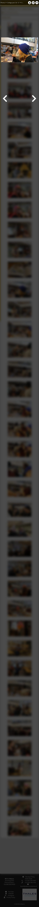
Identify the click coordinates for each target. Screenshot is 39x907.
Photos (3, 3)
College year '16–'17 (13, 3)
